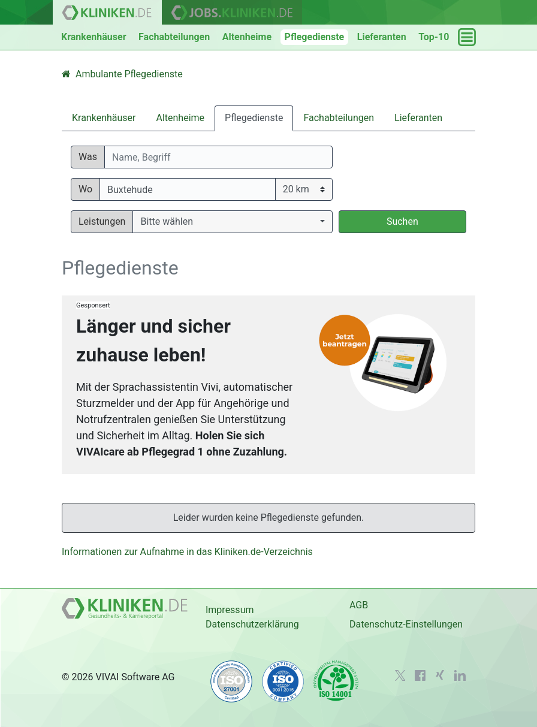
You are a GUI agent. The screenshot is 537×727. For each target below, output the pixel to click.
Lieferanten (381, 37)
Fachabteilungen (174, 37)
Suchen (402, 221)
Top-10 (433, 37)
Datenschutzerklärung (252, 624)
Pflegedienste (315, 37)
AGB (358, 605)
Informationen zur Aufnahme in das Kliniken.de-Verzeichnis (187, 551)
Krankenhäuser (93, 37)
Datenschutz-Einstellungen (406, 624)
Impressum (230, 610)
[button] (232, 221)
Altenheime (246, 37)
